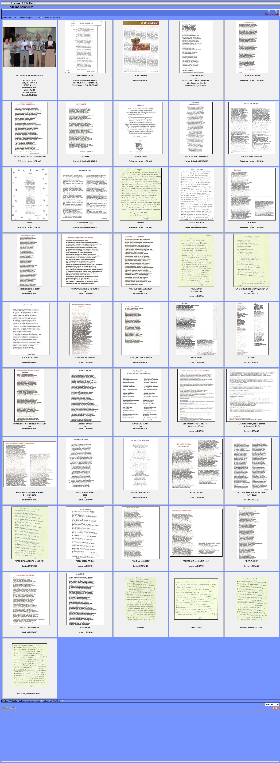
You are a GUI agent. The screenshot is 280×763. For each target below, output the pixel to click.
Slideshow (269, 12)
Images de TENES (34, 18)
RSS (277, 708)
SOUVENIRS (56, 18)
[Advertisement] (70, 736)
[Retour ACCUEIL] (9, 18)
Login (276, 12)
